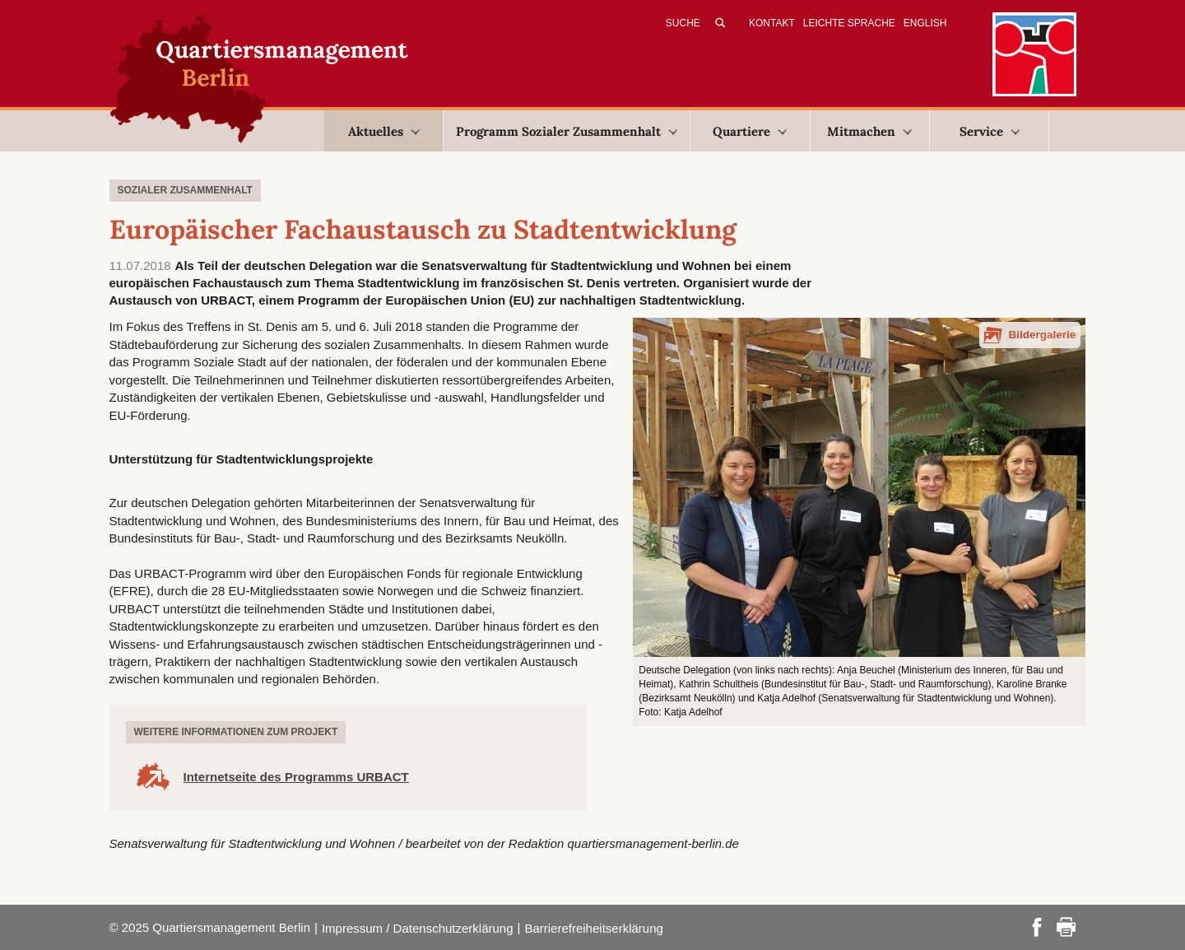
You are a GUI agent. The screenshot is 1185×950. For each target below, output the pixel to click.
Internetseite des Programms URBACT (296, 777)
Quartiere (750, 131)
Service (990, 131)
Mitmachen (869, 131)
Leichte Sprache (849, 23)
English (925, 23)
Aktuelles (384, 131)
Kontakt (772, 23)
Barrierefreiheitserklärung (593, 928)
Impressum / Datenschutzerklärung (418, 928)
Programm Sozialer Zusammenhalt (566, 131)
